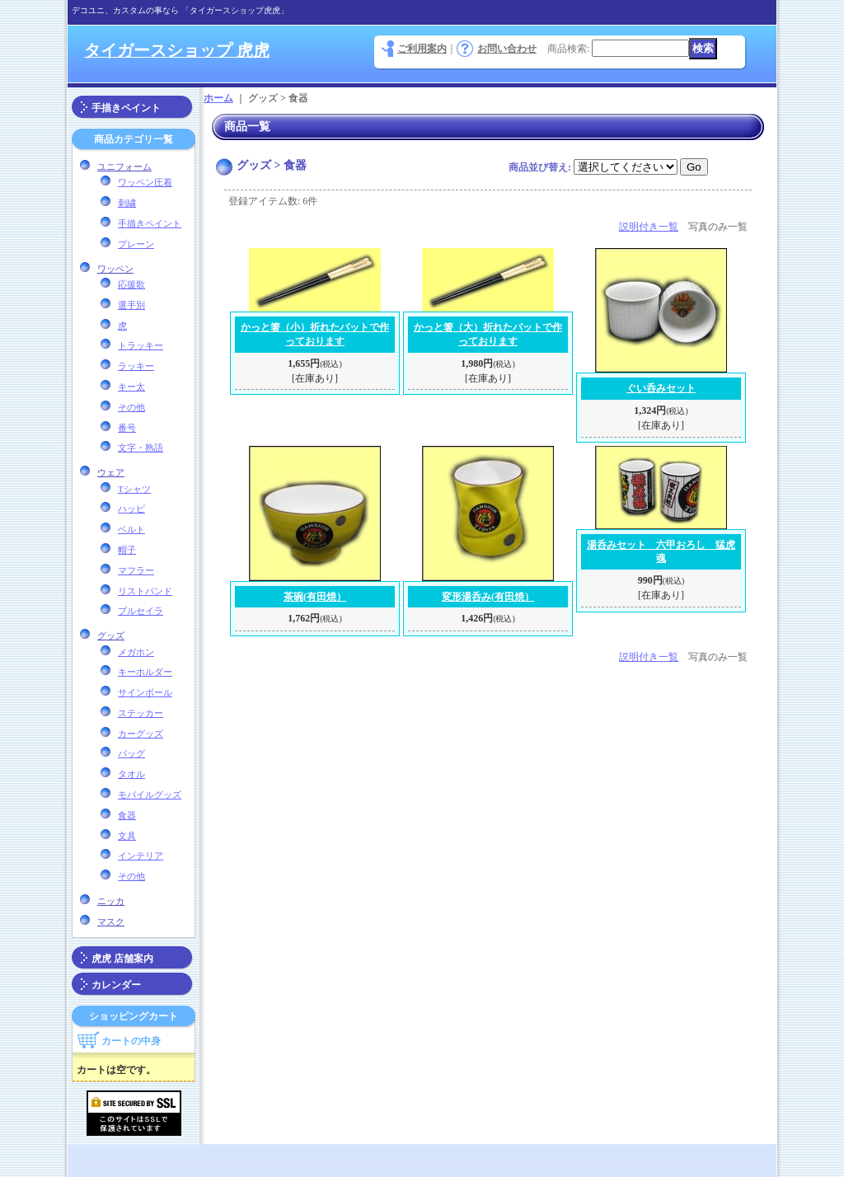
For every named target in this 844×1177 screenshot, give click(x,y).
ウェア (110, 472)
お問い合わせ (507, 48)
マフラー (136, 570)
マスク (110, 921)
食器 (127, 815)
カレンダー (116, 985)
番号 (127, 428)
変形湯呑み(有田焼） (488, 597)
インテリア (140, 855)
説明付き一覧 (648, 226)
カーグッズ (140, 734)
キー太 (131, 387)
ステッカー (140, 713)
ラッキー (136, 366)
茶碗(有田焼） (315, 597)
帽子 (127, 550)
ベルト (131, 529)
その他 (131, 407)
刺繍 (127, 203)
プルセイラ (140, 611)
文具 (127, 836)
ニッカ (110, 901)
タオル (131, 774)
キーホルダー (145, 672)
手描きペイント (126, 108)
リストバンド (145, 591)
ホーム (218, 98)
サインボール (145, 692)
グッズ (110, 635)
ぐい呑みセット (661, 388)
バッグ (131, 753)
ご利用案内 (422, 48)
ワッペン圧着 (145, 182)
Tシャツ (134, 489)
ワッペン (115, 269)
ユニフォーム (124, 166)
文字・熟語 (140, 448)
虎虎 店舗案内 (122, 958)
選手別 (131, 305)
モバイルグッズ (149, 795)
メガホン (136, 652)
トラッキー (140, 345)
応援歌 (131, 284)
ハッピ (131, 508)
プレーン (136, 244)
